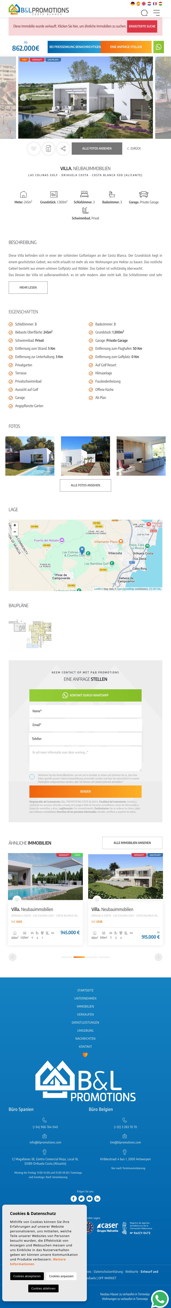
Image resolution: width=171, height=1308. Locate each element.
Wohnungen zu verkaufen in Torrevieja (125, 1299)
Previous (23, 97)
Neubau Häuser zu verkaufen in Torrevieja (125, 1294)
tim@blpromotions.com (125, 1142)
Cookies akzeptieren (27, 1276)
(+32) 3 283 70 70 (125, 1127)
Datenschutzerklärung (72, 778)
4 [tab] (104, 957)
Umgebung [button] (85, 1031)
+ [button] (14, 525)
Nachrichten (85, 1039)
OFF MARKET (107, 1278)
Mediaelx (90, 1278)
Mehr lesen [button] (28, 288)
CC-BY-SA (155, 589)
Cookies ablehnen (43, 1288)
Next (147, 97)
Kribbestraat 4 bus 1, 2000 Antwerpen (125, 1159)
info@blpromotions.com (45, 1142)
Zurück (134, 148)
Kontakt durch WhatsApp (85, 695)
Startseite (85, 990)
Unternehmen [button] (85, 998)
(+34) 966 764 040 (45, 1127)
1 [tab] (66, 957)
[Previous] (12, 957)
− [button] (14, 532)
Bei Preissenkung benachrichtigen (75, 47)
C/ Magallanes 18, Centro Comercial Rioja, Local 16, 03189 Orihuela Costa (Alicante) (45, 1161)
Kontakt (85, 1047)
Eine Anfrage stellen (126, 47)
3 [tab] (91, 957)
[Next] (158, 957)
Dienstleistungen (85, 1023)
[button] (63, 148)
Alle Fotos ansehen (97, 148)
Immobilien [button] (85, 1006)
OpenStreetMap (125, 589)
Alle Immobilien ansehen (132, 843)
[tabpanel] (45, 899)
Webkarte (131, 1272)
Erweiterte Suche (142, 26)
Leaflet (98, 589)
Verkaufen (85, 1014)
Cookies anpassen (61, 1276)
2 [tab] (79, 957)
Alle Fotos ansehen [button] (85, 485)
